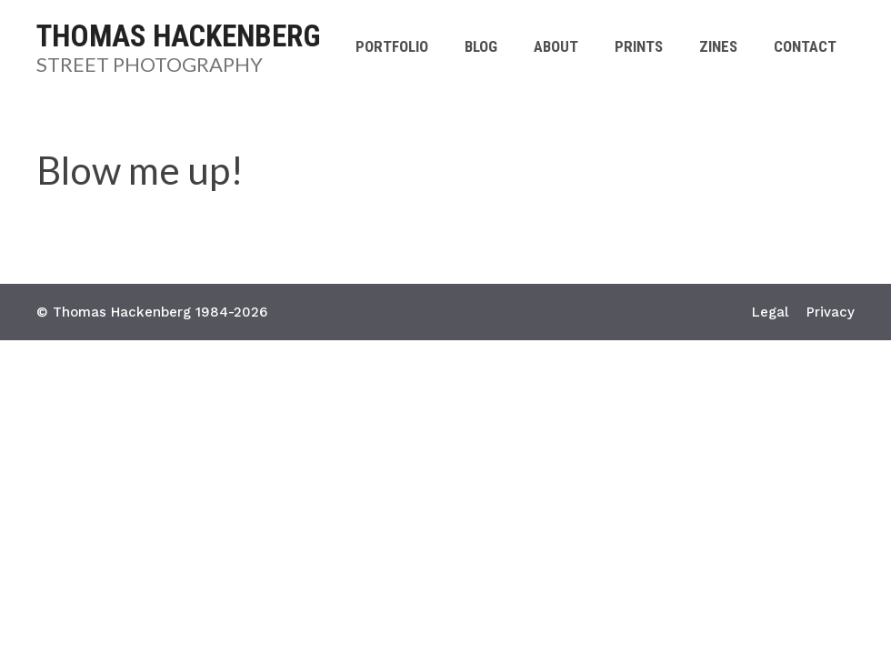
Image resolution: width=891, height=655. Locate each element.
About (556, 46)
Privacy (830, 312)
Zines (718, 46)
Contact (805, 46)
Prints (639, 46)
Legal (770, 312)
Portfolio (391, 46)
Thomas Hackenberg (178, 36)
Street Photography (149, 64)
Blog (481, 46)
